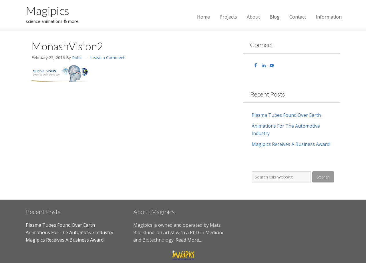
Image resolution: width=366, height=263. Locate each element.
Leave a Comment (107, 57)
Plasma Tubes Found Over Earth (286, 115)
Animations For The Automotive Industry (69, 232)
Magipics (47, 10)
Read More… (189, 240)
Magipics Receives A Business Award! (291, 144)
